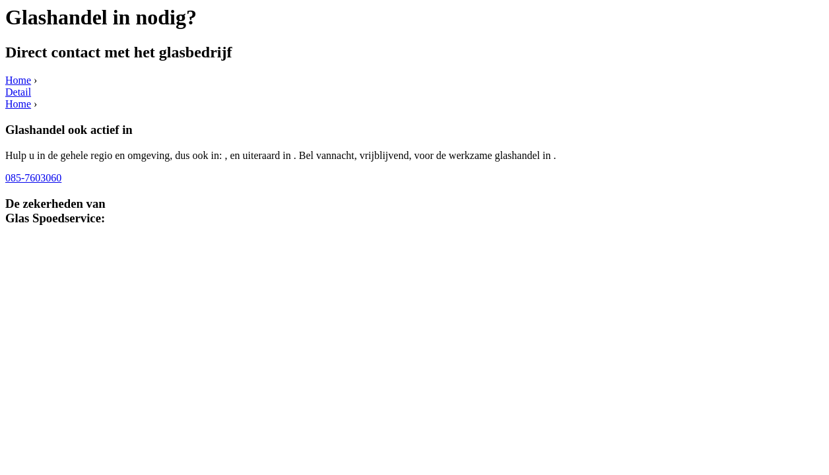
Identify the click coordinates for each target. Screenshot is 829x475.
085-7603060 (33, 177)
